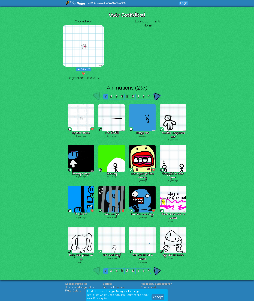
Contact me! (148, 287)
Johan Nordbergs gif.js (79, 287)
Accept (158, 297)
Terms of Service (113, 287)
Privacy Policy (102, 298)
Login (183, 3)
